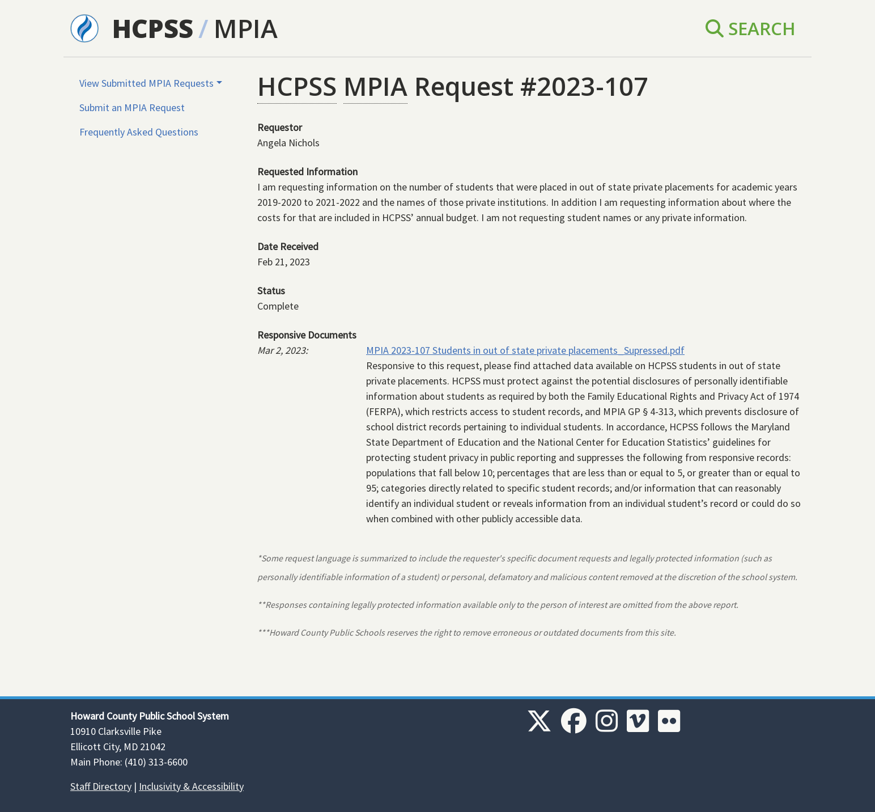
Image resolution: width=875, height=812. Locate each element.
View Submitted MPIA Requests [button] (146, 83)
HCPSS (152, 28)
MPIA (246, 28)
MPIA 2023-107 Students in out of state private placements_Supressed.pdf (525, 350)
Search (751, 28)
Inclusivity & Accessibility (191, 786)
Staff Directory (100, 786)
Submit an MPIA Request (132, 107)
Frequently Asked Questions (138, 131)
